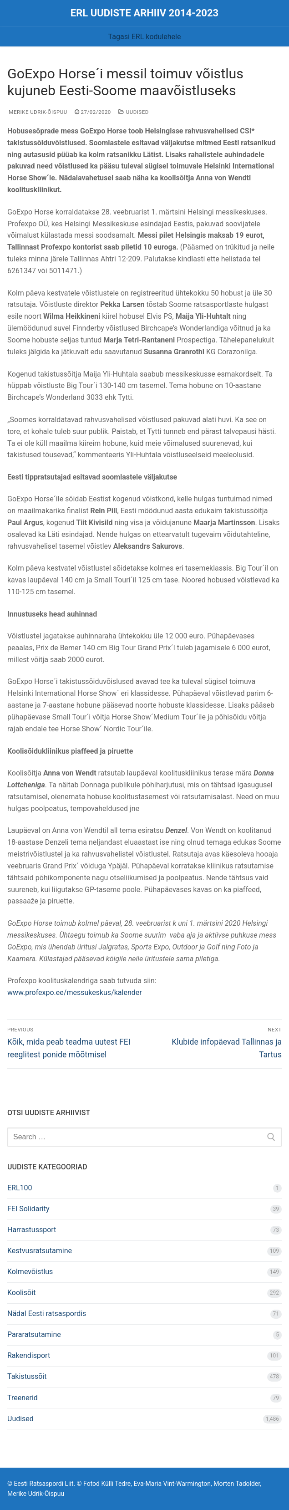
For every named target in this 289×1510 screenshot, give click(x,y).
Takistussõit (26, 1376)
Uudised (133, 112)
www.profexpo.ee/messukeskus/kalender (74, 992)
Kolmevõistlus (30, 1271)
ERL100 (19, 1188)
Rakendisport (28, 1355)
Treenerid (22, 1397)
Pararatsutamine (34, 1334)
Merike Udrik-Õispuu (37, 112)
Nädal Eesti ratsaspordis (46, 1313)
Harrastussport (31, 1229)
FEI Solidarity (28, 1208)
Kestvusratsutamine (39, 1250)
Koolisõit (21, 1292)
